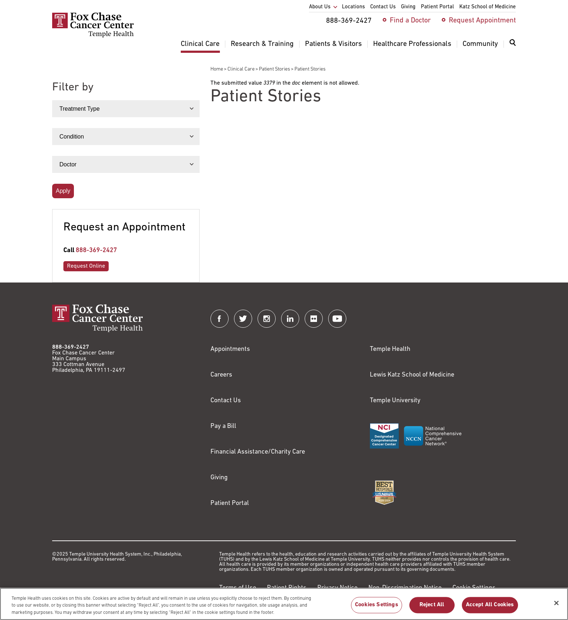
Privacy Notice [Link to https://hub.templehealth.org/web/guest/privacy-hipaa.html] (337, 588)
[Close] (556, 607)
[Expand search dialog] (512, 44)
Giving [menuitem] (408, 7)
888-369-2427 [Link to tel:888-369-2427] (96, 250)
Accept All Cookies (490, 609)
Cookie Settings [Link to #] (474, 588)
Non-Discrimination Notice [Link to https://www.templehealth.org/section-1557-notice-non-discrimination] (405, 588)
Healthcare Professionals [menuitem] (412, 44)
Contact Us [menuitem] (383, 7)
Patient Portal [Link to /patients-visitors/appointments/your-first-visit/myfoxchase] (229, 503)
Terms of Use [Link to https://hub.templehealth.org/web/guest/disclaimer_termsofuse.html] (237, 588)
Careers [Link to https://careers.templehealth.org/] (221, 374)
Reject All (431, 609)
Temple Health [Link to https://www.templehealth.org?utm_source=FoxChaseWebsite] (390, 349)
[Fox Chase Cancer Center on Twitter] (243, 319)
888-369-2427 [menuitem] (349, 21)
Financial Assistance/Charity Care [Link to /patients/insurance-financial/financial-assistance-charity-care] (257, 452)
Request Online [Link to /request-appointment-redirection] (86, 266)
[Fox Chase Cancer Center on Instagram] (267, 319)
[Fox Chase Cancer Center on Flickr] (314, 319)
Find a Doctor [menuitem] (410, 20)
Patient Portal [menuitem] (437, 7)
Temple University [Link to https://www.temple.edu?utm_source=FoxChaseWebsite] (395, 400)
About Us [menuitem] (319, 7)
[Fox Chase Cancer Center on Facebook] (219, 319)
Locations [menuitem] (353, 7)
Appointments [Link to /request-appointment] (230, 349)
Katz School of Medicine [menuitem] (487, 7)
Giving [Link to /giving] (219, 477)
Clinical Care (241, 69)
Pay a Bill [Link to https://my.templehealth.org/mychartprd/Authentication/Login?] (223, 426)
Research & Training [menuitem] (262, 44)
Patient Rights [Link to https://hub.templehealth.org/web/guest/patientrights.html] (286, 588)
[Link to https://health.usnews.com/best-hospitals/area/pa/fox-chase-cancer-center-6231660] (384, 492)
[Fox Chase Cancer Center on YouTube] (337, 319)
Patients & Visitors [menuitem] (333, 44)
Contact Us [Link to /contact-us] (225, 400)
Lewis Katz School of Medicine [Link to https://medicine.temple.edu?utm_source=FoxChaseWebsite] (412, 374)
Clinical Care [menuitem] (200, 44)
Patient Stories (274, 69)
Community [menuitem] (480, 44)
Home (216, 69)
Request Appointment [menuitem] (482, 20)
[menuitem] (512, 47)
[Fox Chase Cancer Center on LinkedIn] (290, 319)
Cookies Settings (376, 609)
